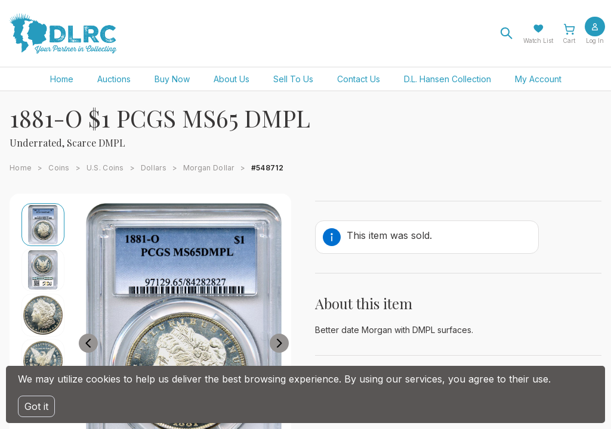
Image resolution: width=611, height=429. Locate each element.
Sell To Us (293, 79)
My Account (538, 79)
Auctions (114, 79)
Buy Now (172, 79)
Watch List (538, 40)
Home (61, 79)
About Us (231, 79)
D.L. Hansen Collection (447, 79)
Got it (36, 406)
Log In (595, 40)
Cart (569, 40)
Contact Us (358, 79)
